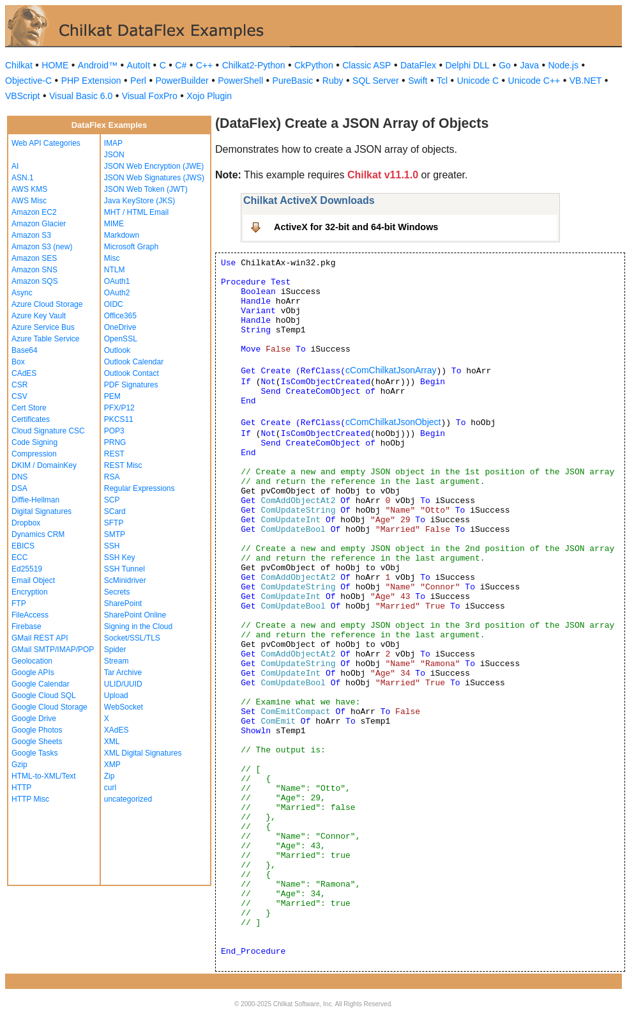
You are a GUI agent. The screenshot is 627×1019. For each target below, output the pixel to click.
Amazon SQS (34, 281)
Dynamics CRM (37, 534)
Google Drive (33, 718)
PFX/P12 (119, 407)
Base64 (24, 350)
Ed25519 (26, 568)
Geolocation (31, 661)
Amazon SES (34, 258)
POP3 (114, 430)
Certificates (30, 419)
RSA (112, 476)
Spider (115, 649)
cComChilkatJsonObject (393, 422)
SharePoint (123, 603)
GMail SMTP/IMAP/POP (52, 649)
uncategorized (128, 799)
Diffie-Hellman (35, 499)
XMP (112, 764)
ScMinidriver (125, 580)
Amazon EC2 (34, 212)
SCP (112, 499)
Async (22, 292)
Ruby (333, 80)
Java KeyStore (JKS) (139, 200)
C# (180, 65)
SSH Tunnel (124, 568)
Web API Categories (45, 143)
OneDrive (120, 327)
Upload (116, 695)
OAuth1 (117, 281)
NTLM (114, 269)
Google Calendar (40, 684)
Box (18, 361)
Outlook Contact (131, 373)
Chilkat (19, 65)
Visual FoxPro (150, 96)
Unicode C (478, 80)
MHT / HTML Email (136, 212)
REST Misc (123, 465)
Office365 (120, 315)
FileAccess (30, 615)
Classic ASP (366, 65)
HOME (55, 65)
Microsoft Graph (131, 246)
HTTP (21, 787)
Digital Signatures (41, 511)
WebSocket (123, 707)
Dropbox (25, 522)
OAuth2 (117, 292)
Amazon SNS (34, 269)
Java (529, 65)
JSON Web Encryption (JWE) (154, 166)
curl (110, 787)
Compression (34, 453)
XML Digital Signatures (143, 753)
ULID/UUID (123, 684)
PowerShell (240, 80)
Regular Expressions (139, 488)
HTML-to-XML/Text (43, 776)
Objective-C (28, 80)
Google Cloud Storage (49, 707)
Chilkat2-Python (253, 65)
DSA (19, 488)
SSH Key (119, 557)
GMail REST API (39, 638)
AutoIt (139, 65)
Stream (116, 661)
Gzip (19, 764)
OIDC (113, 304)
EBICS (22, 545)
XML (112, 741)
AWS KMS (29, 189)
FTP (18, 603)
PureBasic (293, 80)
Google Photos (36, 730)
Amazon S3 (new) (41, 246)
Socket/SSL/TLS (132, 638)
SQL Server (375, 80)
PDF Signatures (131, 384)
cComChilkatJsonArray (390, 370)
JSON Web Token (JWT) (146, 189)
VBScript (22, 96)
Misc (112, 258)
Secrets (117, 591)
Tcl (442, 80)
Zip (109, 776)
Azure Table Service (45, 338)
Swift (417, 80)
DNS (19, 476)
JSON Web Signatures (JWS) (154, 177)
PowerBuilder (181, 80)
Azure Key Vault (38, 315)
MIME (114, 223)
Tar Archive (123, 672)
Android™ (97, 65)
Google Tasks (34, 753)
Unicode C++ (534, 80)
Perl (138, 80)
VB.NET (586, 80)
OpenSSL (120, 338)
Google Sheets (36, 741)
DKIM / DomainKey (44, 465)
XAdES (116, 730)
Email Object (33, 580)
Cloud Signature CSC (48, 430)
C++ (204, 65)
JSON (114, 154)
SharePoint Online (135, 615)
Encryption (29, 591)
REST (114, 453)
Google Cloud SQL (43, 695)
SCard (115, 511)
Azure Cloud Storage (46, 304)
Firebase (26, 626)
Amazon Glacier (38, 223)
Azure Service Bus (43, 327)
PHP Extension (91, 80)
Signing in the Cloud (138, 626)
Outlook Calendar (133, 361)
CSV (19, 396)
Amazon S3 (31, 235)
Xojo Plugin (209, 96)
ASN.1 (22, 177)
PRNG (115, 442)
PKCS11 (118, 419)
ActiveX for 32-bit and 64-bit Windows (356, 227)
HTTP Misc (30, 799)
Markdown (121, 235)
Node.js (563, 65)
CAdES (23, 373)
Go (505, 65)
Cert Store (29, 407)
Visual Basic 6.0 (80, 96)
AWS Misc (29, 200)
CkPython (313, 65)
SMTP (114, 534)
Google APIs (32, 672)
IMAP (113, 143)
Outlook (117, 350)
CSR (19, 384)
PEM (112, 396)
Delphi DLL (467, 65)
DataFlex (418, 65)
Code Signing (34, 442)
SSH (112, 545)
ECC (19, 557)
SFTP (114, 522)
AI (15, 166)
